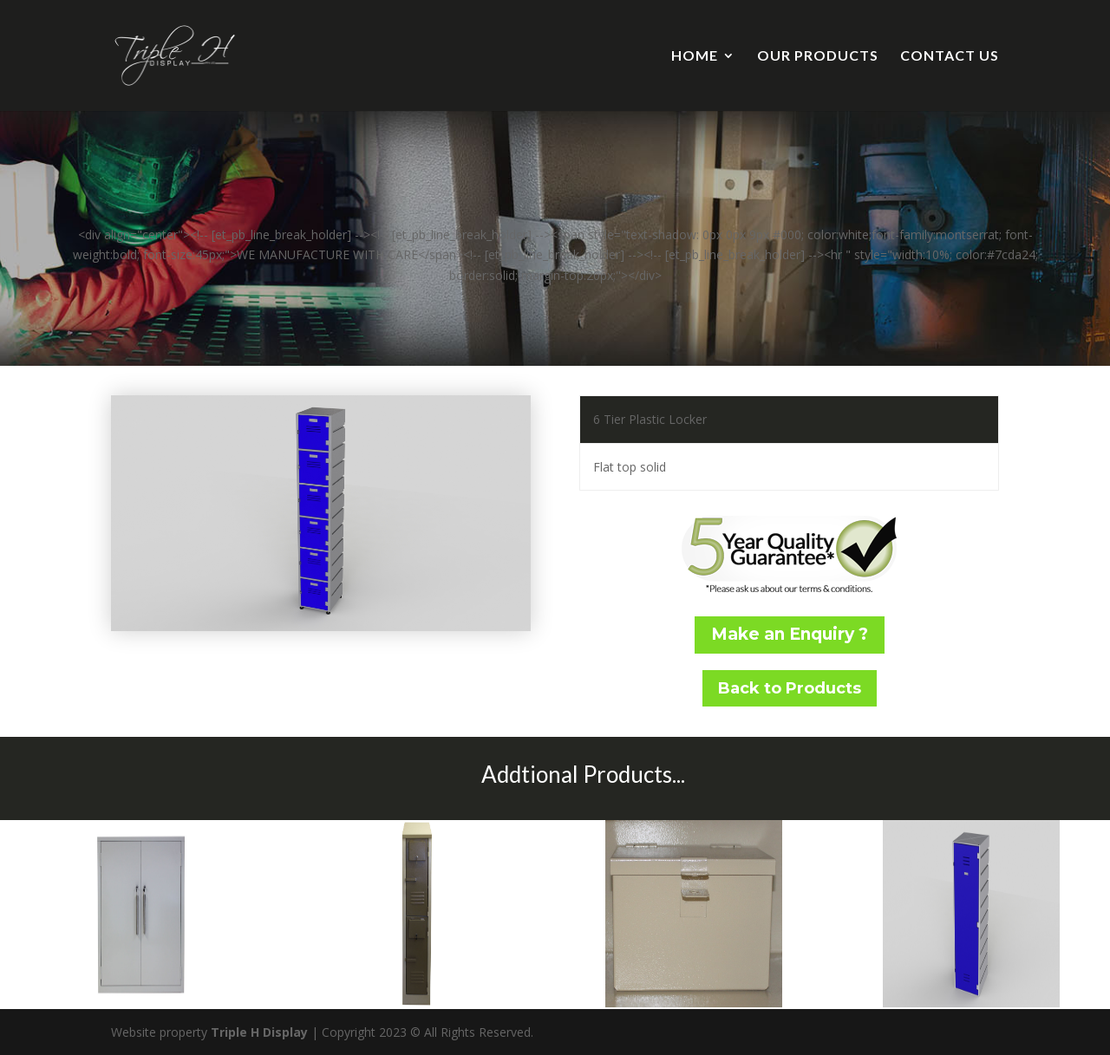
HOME (694, 56)
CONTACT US (949, 56)
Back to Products (789, 688)
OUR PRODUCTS (817, 56)
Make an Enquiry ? (789, 634)
